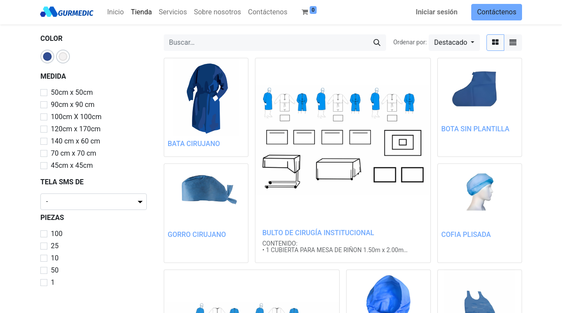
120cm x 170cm (76, 129)
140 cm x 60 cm (75, 141)
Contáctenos (496, 12)
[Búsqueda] (377, 42)
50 (55, 270)
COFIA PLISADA (466, 234)
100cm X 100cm (76, 117)
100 (57, 234)
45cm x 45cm (72, 165)
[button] (454, 42)
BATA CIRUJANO (194, 144)
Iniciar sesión (436, 12)
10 (55, 258)
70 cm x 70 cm (73, 153)
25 (55, 246)
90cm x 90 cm (73, 104)
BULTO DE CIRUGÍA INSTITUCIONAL (318, 233)
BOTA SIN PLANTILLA (475, 129)
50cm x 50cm (72, 92)
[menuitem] (115, 12)
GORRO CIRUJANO (197, 234)
